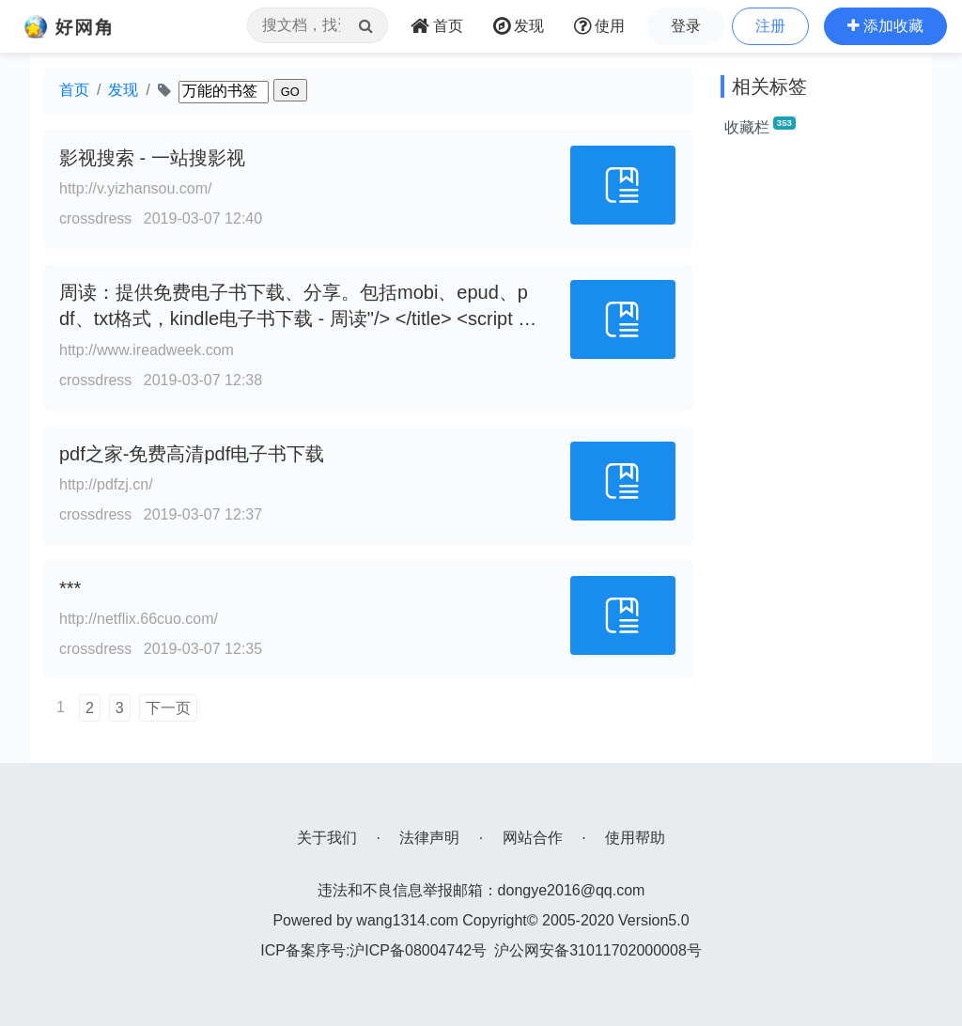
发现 (123, 90)
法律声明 (429, 838)
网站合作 (533, 838)
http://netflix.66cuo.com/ (138, 619)
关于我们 (327, 838)
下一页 (168, 708)
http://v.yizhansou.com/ (135, 188)
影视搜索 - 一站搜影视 (152, 158)
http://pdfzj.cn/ (106, 484)
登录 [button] (686, 26)
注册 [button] (770, 26)
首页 (74, 90)
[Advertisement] (819, 436)
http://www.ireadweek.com (146, 350)
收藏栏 (760, 126)
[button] (885, 26)
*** (70, 588)
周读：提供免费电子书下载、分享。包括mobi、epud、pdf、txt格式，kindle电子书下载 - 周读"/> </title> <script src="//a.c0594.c (296, 319)
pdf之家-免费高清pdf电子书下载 (191, 453)
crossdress (95, 218)
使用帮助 (635, 838)
